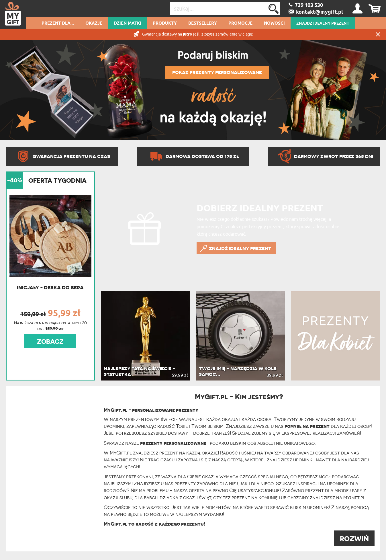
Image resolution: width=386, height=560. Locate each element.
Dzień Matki (127, 23)
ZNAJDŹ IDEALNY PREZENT (322, 23)
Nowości (274, 23)
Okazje (93, 23)
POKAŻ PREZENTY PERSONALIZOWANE (217, 72)
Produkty (165, 23)
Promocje (240, 23)
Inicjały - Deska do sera (50, 287)
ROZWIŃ (354, 538)
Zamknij (378, 34)
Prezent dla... (58, 23)
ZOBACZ (50, 341)
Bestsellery (202, 23)
